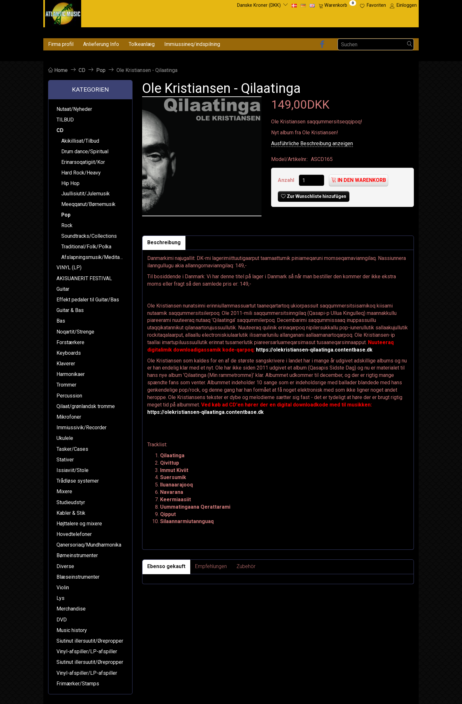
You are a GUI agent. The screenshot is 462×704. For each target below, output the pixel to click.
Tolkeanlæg (142, 44)
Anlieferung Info (101, 44)
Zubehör (245, 566)
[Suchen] (409, 44)
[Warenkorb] (337, 5)
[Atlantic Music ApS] (63, 12)
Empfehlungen (211, 566)
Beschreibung (164, 242)
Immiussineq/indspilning (192, 44)
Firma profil (60, 44)
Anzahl (286, 180)
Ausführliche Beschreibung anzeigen (312, 143)
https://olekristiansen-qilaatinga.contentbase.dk (314, 350)
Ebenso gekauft (166, 566)
